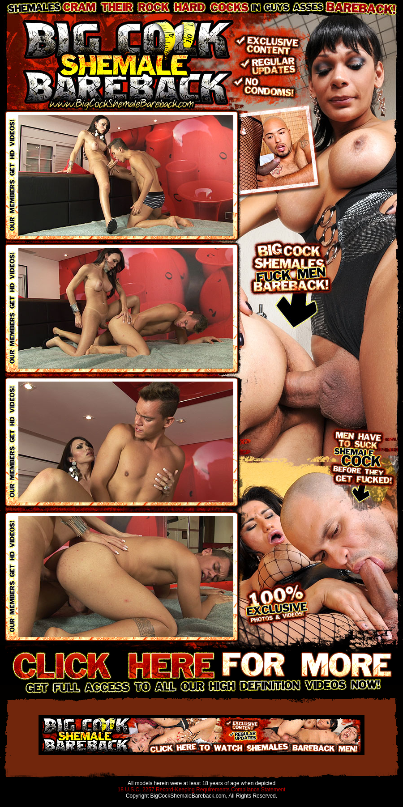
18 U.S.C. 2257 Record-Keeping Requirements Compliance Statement (202, 789)
